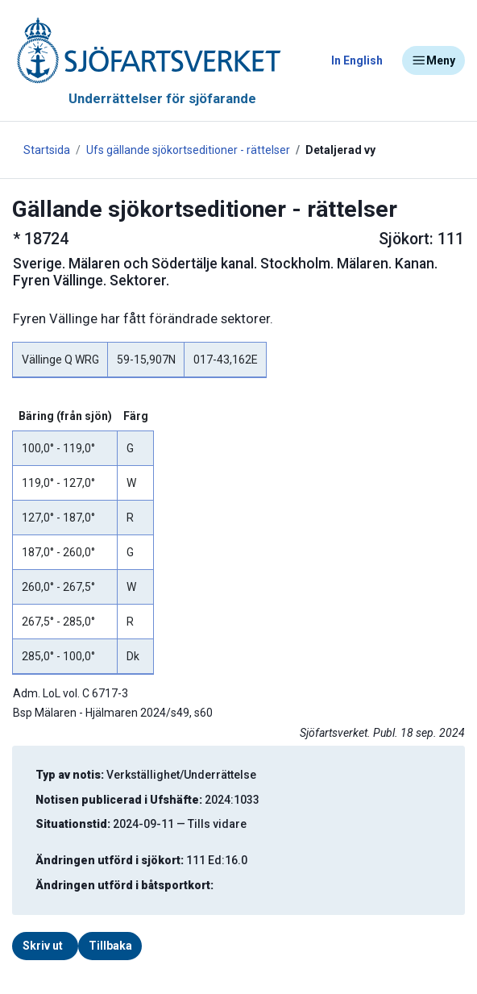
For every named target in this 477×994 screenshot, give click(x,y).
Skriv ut (43, 945)
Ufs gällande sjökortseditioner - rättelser (188, 149)
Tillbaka (110, 945)
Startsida (46, 149)
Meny (433, 60)
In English (357, 60)
